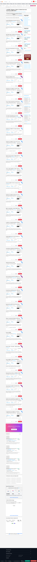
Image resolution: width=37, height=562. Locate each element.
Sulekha (2, 1)
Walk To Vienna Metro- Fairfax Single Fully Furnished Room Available (13, 208)
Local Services (19, 3)
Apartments (7, 5)
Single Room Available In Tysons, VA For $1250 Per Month (13, 141)
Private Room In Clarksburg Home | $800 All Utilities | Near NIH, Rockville (13, 290)
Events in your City (8, 544)
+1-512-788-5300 (8, 549)
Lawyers (27, 3)
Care (15, 3)
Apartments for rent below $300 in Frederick (27, 64)
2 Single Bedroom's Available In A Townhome (12, 411)
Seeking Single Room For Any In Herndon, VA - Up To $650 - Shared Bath (13, 236)
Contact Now (29, 34)
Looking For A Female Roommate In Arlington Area (13, 222)
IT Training (11, 3)
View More (16, 31)
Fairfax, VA (14, 209)
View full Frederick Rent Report (14, 497)
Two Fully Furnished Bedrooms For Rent (12, 115)
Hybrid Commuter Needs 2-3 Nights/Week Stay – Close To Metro (13, 155)
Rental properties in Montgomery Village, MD (16, 482)
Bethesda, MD (10, 305)
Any (6, 520)
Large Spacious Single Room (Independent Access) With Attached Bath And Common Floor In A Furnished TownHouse (13, 248)
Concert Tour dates (20, 544)
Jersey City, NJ (10, 469)
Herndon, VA (13, 169)
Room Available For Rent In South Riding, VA (12, 359)
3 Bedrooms (8, 521)
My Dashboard (20, 15)
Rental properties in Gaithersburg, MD (10, 482)
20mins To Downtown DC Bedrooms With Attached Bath (13, 318)
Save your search (14, 429)
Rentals (8, 3)
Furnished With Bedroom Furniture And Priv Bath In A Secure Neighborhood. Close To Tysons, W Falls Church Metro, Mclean (13, 20)
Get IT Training (18, 540)
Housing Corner (26, 95)
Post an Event (20, 545)
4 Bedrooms (12, 521)
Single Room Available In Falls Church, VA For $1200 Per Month (13, 194)
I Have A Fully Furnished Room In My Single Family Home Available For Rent (13, 101)
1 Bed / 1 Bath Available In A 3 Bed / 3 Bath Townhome (13, 168)
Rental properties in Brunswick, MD (15, 483)
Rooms (24, 5)
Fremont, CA (10, 449)
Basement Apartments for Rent (27, 25)
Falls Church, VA (13, 21)
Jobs (13, 3)
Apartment (12, 24)
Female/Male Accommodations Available (29, 43)
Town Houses (14, 5)
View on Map (14, 237)
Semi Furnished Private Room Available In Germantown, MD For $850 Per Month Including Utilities (13, 276)
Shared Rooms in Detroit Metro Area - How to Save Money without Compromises (27, 114)
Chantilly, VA (14, 360)
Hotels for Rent (26, 24)
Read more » (29, 104)
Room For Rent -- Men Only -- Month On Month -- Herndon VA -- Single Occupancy (13, 346)
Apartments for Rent (26, 17)
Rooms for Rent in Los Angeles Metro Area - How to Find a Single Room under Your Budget (27, 97)
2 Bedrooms (13, 520)
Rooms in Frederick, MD (28, 50)
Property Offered (8, 24)
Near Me (3, 5)
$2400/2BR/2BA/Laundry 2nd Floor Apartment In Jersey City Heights (13, 468)
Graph (18, 520)
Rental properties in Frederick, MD (9, 483)
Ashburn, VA (14, 333)
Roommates (4, 3)
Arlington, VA (16, 249)
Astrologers (23, 3)
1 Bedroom (9, 520)
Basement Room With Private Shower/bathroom (13, 304)
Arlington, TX (10, 459)
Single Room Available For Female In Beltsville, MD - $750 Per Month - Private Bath (13, 128)
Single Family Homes (19, 5)
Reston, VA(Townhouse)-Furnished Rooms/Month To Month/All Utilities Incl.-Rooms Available (13, 62)
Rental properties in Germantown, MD (21, 482)
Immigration (30, 3)
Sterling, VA (7, 49)
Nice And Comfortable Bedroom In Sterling (12, 48)
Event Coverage (8, 545)
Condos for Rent (26, 18)
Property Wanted (8, 159)
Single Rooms (27, 5)
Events (1, 3)
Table (21, 520)
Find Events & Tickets (18, 542)
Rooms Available (8, 332)
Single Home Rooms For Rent (10, 262)
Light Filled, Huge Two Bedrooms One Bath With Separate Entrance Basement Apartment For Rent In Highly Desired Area (13, 34)
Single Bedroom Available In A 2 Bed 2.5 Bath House (13, 88)
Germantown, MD (14, 277)
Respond (20, 31)
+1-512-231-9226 (13, 549)
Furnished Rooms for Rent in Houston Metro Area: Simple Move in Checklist (27, 106)
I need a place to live (33, 5)
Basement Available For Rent (10, 76)
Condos (10, 5)
